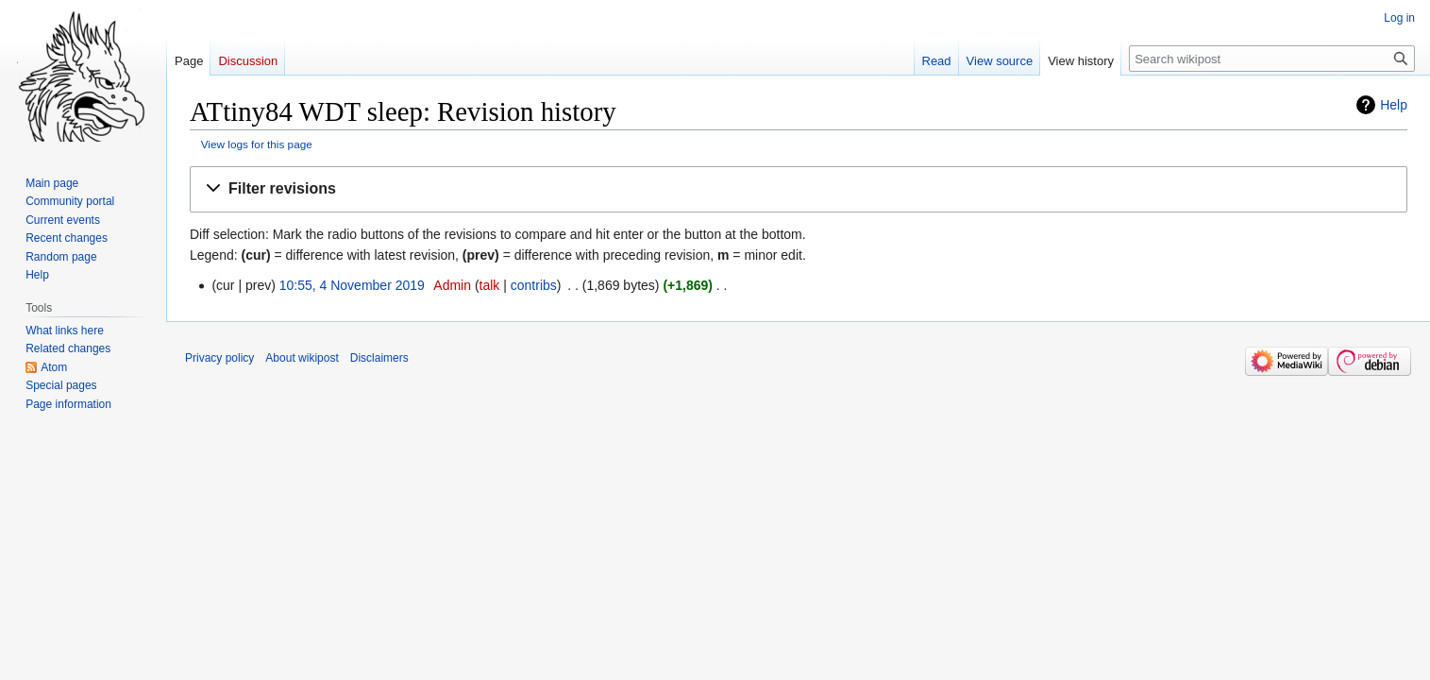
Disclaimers (379, 358)
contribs (534, 285)
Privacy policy (219, 358)
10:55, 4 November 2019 (352, 285)
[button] (798, 189)
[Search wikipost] (1272, 58)
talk (489, 285)
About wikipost (301, 358)
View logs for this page (256, 144)
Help (1393, 104)
